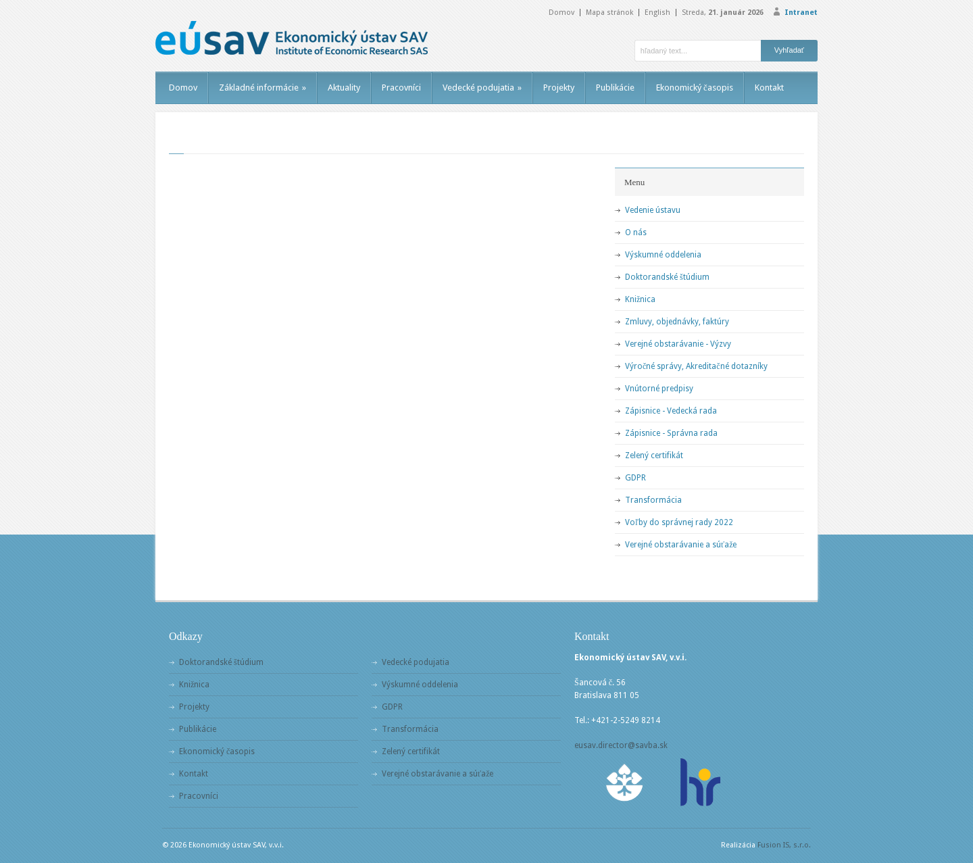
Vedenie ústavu (652, 210)
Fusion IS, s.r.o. (784, 845)
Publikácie (615, 87)
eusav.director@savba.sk (621, 745)
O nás (636, 232)
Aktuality (344, 87)
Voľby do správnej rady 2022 (679, 522)
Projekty (558, 87)
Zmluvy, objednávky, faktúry (677, 321)
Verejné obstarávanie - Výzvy (678, 344)
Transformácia (653, 500)
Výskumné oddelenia (663, 255)
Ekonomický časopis (694, 87)
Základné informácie (262, 87)
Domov (561, 12)
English (657, 12)
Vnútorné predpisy (659, 388)
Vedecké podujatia (482, 87)
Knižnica (640, 299)
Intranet (801, 12)
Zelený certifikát (654, 455)
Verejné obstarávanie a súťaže (681, 544)
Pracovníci (401, 87)
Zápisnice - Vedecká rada (671, 411)
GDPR (635, 478)
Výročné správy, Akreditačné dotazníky (696, 366)
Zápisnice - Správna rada (671, 433)
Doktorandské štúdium (667, 277)
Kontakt (769, 87)
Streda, (723, 12)
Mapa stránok (609, 12)
